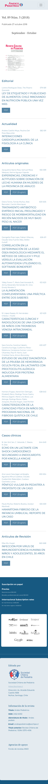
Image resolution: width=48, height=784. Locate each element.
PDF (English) (19, 192)
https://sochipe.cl (15, 686)
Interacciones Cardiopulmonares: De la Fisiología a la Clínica (20, 140)
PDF (6, 110)
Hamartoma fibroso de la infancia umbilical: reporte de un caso (23, 513)
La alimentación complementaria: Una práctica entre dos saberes (23, 294)
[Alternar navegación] (41, 5)
